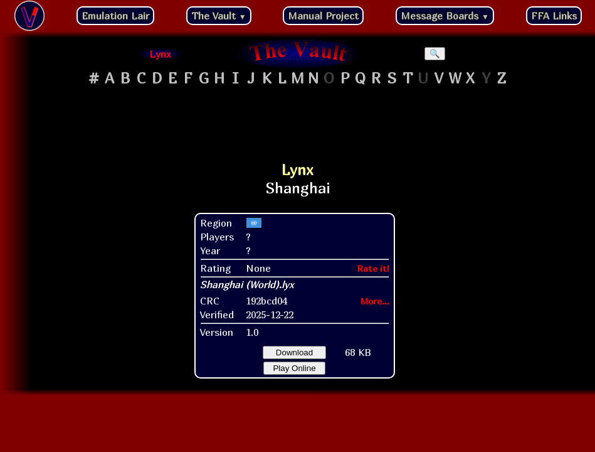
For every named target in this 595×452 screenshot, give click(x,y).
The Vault (218, 15)
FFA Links (554, 15)
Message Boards (445, 15)
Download (294, 352)
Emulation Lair (115, 15)
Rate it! (373, 268)
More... (375, 301)
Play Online (294, 368)
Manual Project (323, 15)
